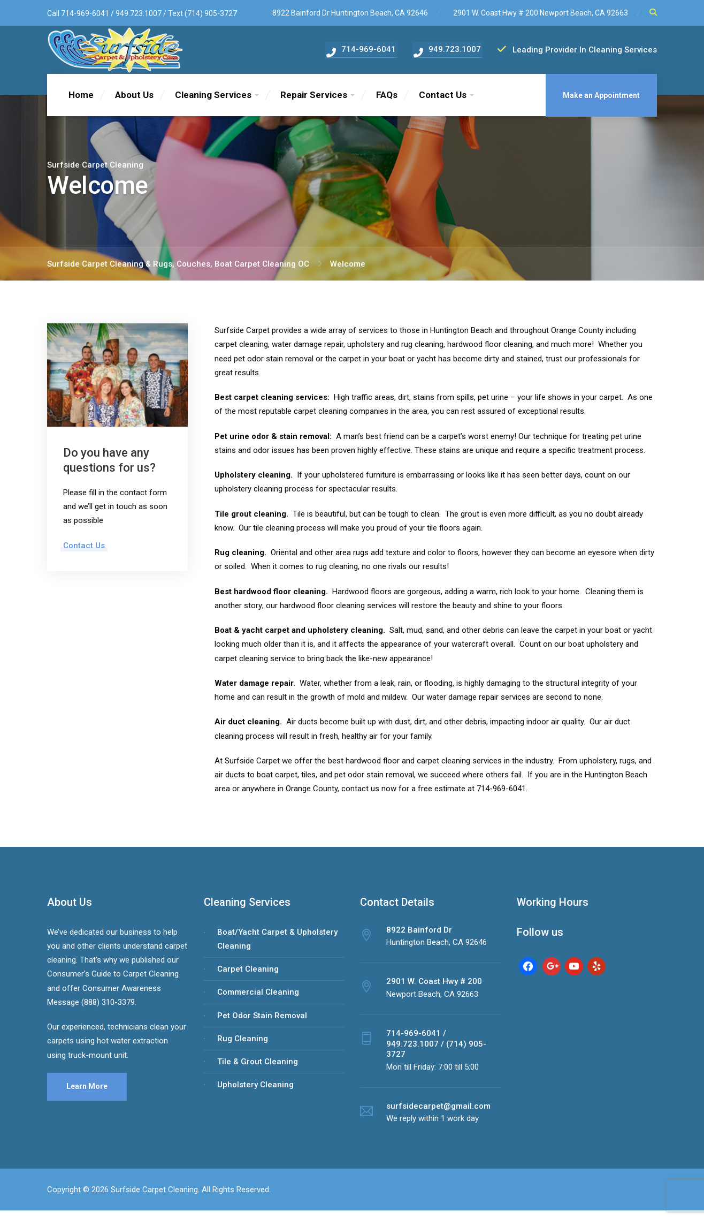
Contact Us (442, 103)
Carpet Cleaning (248, 977)
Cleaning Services (213, 103)
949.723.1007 (139, 13)
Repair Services (313, 103)
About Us (134, 103)
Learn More (87, 1095)
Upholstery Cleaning (255, 1093)
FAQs (386, 103)
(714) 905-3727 (211, 13)
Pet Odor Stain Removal (262, 1023)
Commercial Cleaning (258, 1000)
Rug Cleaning (242, 1047)
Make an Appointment (601, 104)
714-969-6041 (85, 13)
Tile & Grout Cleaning (257, 1070)
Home (81, 103)
